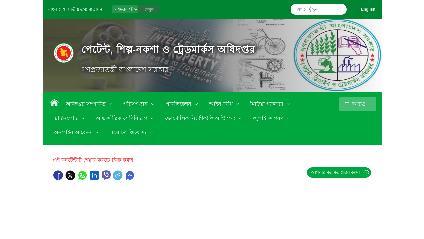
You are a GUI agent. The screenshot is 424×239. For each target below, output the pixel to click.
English (368, 9)
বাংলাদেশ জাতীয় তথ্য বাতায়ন (75, 9)
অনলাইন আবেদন (73, 132)
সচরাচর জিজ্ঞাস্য (129, 132)
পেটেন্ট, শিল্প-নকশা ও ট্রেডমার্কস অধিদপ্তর (168, 49)
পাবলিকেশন (179, 104)
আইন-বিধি (221, 104)
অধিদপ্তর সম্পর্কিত (86, 104)
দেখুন (149, 9)
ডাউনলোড (67, 118)
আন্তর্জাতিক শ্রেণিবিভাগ (122, 118)
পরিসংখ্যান (136, 104)
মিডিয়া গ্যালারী (267, 104)
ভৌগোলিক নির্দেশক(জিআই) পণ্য (201, 118)
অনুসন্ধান (340, 9)
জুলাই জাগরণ (269, 118)
